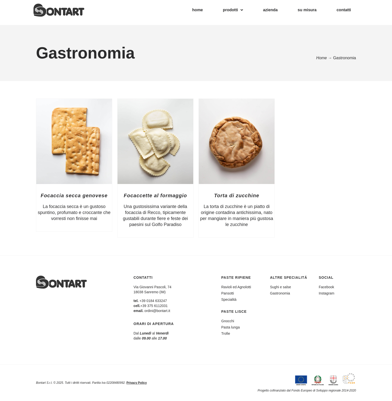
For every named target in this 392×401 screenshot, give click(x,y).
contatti (343, 10)
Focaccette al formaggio (155, 195)
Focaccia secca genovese (74, 195)
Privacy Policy (136, 382)
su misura (307, 10)
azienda (270, 10)
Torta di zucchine (236, 195)
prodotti (233, 10)
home (197, 10)
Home (321, 58)
